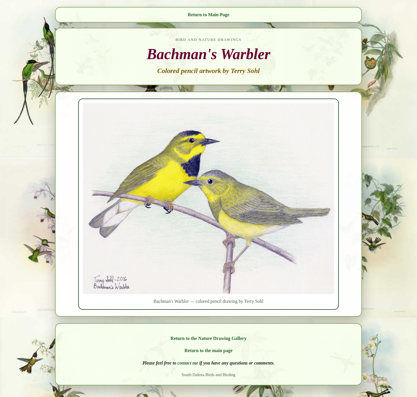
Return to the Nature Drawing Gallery (208, 338)
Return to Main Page (208, 14)
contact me (188, 362)
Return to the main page (208, 350)
